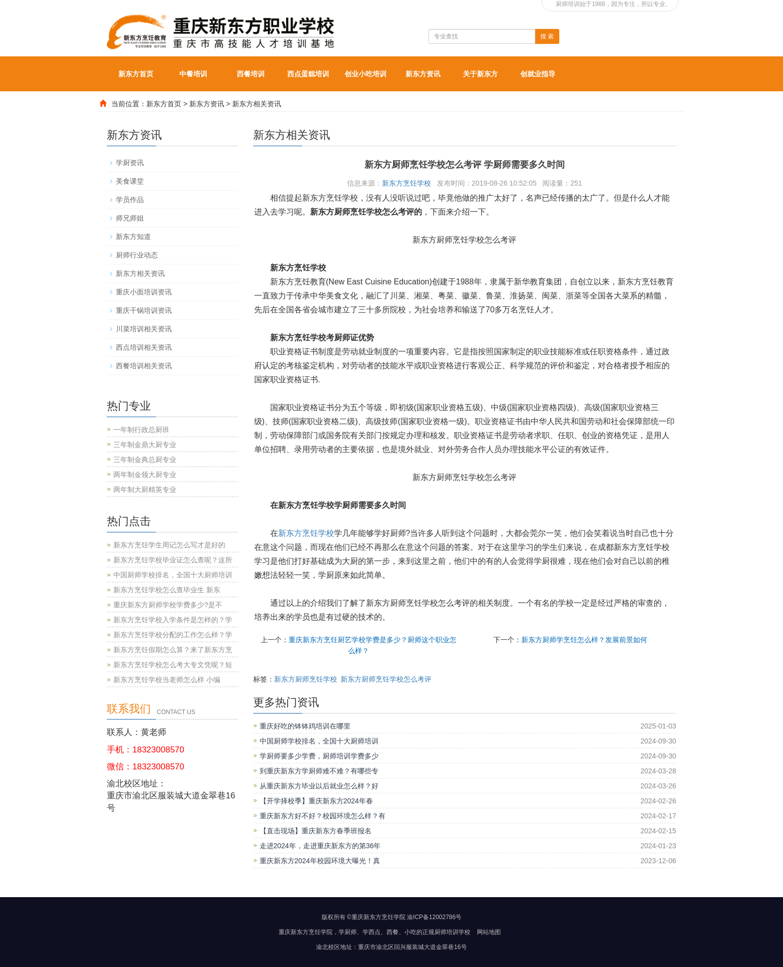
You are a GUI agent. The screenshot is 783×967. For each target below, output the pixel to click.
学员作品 (130, 200)
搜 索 (547, 36)
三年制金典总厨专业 (144, 460)
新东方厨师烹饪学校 (305, 679)
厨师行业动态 (137, 255)
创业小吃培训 (366, 74)
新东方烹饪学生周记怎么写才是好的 (169, 545)
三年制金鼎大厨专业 (144, 445)
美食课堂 (130, 181)
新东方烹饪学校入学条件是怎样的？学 (172, 620)
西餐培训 (251, 74)
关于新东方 (480, 74)
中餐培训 (193, 74)
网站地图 (489, 932)
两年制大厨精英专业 (144, 489)
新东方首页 (135, 74)
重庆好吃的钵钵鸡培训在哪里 (305, 726)
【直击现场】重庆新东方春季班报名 (316, 831)
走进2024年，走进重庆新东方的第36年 (320, 846)
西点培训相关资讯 (144, 347)
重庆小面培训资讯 (144, 292)
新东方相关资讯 (256, 104)
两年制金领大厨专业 (144, 475)
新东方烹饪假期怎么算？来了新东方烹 (172, 650)
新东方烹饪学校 (406, 183)
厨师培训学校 (452, 932)
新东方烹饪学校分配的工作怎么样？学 (172, 635)
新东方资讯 (422, 74)
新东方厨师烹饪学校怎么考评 (386, 679)
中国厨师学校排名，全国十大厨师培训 (319, 741)
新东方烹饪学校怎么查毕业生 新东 (166, 590)
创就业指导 (537, 74)
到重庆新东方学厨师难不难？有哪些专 (319, 771)
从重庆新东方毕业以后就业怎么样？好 (319, 786)
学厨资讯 (130, 163)
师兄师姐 (130, 218)
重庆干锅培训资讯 (144, 310)
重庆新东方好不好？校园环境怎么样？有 (323, 816)
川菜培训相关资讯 (144, 329)
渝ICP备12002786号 (434, 917)
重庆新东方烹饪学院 (306, 932)
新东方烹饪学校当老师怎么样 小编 (166, 680)
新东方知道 (133, 237)
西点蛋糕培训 (308, 74)
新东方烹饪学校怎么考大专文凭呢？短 (172, 665)
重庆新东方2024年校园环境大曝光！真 (320, 861)
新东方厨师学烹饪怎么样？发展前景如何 (584, 640)
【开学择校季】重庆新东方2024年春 (316, 801)
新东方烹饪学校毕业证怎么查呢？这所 (172, 560)
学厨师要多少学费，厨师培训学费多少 (319, 756)
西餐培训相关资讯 (144, 366)
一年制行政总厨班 (141, 430)
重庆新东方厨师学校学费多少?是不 (167, 605)
